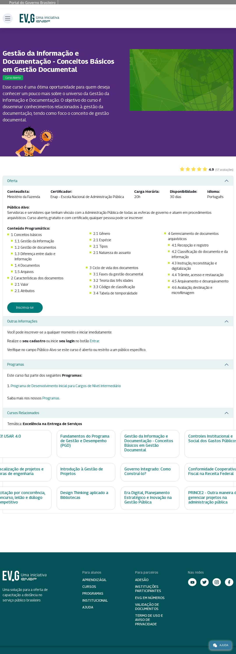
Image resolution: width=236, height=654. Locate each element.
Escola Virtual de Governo (39, 18)
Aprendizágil (94, 580)
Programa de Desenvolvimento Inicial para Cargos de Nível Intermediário (66, 386)
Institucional (95, 600)
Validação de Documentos (147, 607)
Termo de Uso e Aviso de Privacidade (149, 619)
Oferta (12, 181)
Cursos (89, 587)
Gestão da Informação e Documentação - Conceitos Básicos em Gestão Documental (148, 443)
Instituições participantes (148, 589)
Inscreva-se (25, 307)
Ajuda (87, 607)
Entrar (94, 341)
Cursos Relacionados (23, 413)
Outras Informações (22, 321)
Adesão (141, 580)
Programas (15, 364)
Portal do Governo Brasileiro (32, 2)
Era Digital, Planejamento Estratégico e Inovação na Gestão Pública (148, 497)
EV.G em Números (150, 598)
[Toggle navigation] (8, 18)
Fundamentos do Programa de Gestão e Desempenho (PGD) (84, 441)
